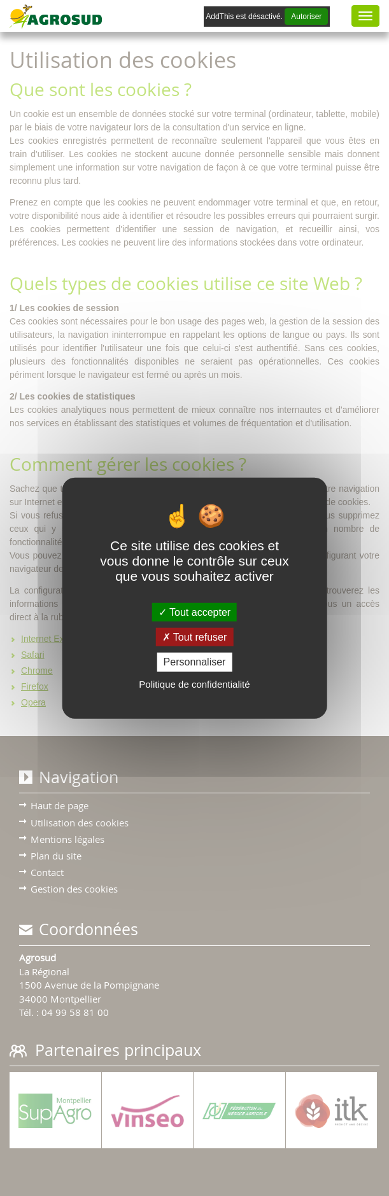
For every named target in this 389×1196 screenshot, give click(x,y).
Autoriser (306, 16)
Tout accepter (194, 612)
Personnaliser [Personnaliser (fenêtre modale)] (195, 662)
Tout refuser (194, 637)
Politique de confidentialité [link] (194, 683)
